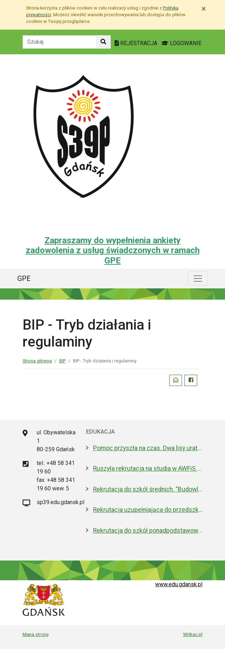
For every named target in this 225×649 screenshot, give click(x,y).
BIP (62, 360)
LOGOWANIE (181, 43)
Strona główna (37, 360)
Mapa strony (36, 634)
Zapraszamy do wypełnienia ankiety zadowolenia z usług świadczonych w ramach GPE (113, 250)
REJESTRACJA (137, 43)
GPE (24, 278)
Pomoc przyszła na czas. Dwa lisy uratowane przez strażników (147, 448)
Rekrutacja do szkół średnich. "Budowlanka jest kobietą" (147, 489)
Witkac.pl (192, 634)
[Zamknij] (203, 9)
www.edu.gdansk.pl (178, 584)
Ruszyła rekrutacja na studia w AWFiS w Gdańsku (147, 468)
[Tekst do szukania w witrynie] (59, 42)
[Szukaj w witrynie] (103, 42)
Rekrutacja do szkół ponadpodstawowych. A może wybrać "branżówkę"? (147, 530)
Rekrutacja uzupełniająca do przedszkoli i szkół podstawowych (147, 509)
